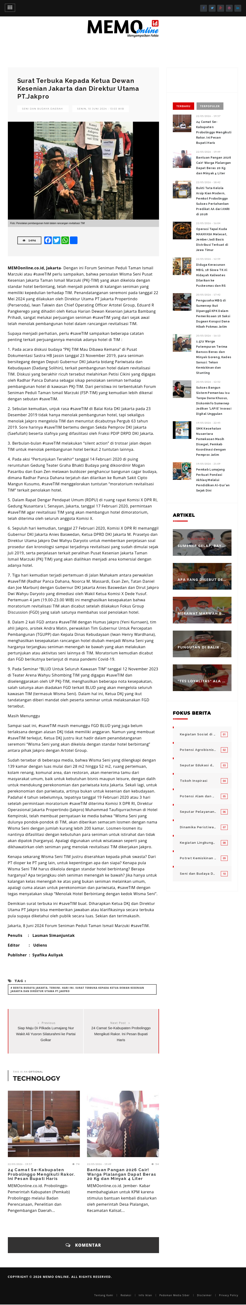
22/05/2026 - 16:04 (208, 223)
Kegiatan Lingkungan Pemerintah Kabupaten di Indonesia (198, 842)
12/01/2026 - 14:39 (203, 538)
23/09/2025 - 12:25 (203, 606)
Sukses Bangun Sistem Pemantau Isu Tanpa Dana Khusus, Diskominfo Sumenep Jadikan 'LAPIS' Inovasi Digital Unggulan (213, 401)
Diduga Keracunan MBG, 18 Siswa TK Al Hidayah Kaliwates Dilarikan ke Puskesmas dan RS (211, 275)
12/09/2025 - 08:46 (203, 640)
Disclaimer (204, 1295)
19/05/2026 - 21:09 (208, 463)
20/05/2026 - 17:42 (208, 294)
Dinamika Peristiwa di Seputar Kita (198, 827)
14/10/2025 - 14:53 (203, 572)
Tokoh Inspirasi (194, 781)
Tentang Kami (103, 1295)
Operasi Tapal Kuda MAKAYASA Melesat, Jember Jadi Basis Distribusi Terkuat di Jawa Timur (212, 239)
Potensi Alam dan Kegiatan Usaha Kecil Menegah (198, 796)
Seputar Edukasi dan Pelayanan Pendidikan (198, 765)
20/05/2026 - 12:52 (208, 381)
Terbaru (183, 106)
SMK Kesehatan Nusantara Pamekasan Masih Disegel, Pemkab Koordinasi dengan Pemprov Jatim (211, 442)
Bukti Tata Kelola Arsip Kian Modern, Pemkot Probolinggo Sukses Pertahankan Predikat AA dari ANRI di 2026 (213, 201)
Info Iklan (145, 1295)
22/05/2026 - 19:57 (20, 1164)
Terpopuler (210, 106)
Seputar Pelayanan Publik (198, 811)
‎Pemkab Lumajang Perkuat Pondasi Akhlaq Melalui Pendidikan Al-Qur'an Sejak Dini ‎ (213, 480)
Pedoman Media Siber (174, 1295)
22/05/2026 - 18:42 (208, 182)
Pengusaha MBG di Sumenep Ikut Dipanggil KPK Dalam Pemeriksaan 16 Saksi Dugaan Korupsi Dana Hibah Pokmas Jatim (213, 313)
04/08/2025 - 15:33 (203, 674)
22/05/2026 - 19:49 (99, 1164)
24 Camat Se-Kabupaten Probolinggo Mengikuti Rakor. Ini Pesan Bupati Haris (120, 1034)
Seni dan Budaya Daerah (42, 108)
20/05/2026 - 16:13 (208, 335)
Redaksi (126, 1295)
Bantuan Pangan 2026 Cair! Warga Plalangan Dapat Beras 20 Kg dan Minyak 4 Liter (121, 1174)
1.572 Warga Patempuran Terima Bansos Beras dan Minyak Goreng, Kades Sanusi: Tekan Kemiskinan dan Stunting (213, 357)
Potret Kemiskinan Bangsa (198, 858)
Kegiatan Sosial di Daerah (198, 734)
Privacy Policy (228, 1295)
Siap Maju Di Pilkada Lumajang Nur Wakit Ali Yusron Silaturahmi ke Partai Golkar (46, 1034)
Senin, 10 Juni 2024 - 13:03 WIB (100, 108)
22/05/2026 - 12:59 (208, 258)
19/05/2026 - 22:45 (208, 422)
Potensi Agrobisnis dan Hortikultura (198, 750)
